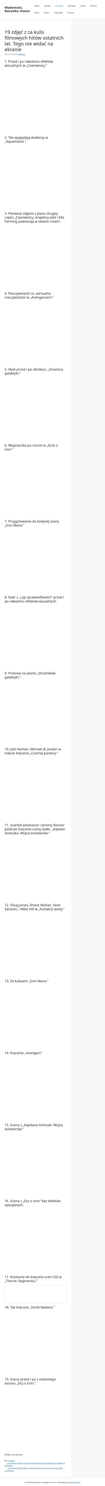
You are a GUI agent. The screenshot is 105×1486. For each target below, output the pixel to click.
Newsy (36, 6)
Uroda (36, 12)
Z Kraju (83, 6)
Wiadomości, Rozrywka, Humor (17, 9)
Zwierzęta (71, 6)
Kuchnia (70, 12)
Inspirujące (58, 12)
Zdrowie (93, 6)
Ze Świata (59, 6)
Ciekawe (47, 6)
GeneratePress (74, 1482)
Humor (46, 12)
